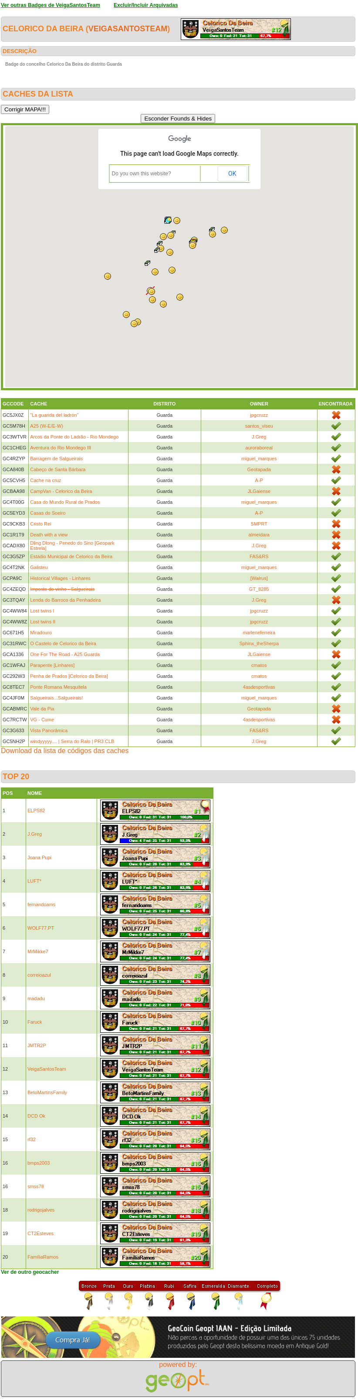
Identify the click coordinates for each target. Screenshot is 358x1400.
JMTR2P (36, 1045)
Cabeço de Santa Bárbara (57, 469)
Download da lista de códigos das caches (65, 750)
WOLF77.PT (40, 928)
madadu (36, 998)
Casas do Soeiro (47, 513)
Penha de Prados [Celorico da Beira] (69, 676)
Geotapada (259, 469)
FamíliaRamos (42, 1256)
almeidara (259, 534)
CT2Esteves (40, 1233)
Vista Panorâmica (49, 730)
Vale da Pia (42, 708)
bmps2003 (38, 1163)
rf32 (31, 1139)
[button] (212, 234)
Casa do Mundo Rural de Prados (65, 502)
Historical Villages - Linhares (60, 578)
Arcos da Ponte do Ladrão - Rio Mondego (74, 436)
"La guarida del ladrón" (54, 415)
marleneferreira (259, 632)
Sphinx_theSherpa (259, 643)
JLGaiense (258, 491)
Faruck (34, 1022)
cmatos (259, 665)
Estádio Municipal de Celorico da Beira (71, 556)
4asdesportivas (259, 687)
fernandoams (41, 904)
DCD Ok (36, 1116)
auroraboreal (259, 447)
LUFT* (34, 881)
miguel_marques (259, 458)
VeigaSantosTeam (128, 28)
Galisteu (38, 567)
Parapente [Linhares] (52, 665)
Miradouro (41, 632)
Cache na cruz (45, 480)
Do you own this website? (141, 174)
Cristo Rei (40, 523)
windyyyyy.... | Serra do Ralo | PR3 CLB (72, 741)
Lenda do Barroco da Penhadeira (65, 600)
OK (232, 173)
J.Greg (259, 436)
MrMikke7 (37, 951)
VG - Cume (42, 719)
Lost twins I (42, 610)
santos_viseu (259, 426)
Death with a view (49, 534)
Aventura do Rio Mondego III (60, 447)
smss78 (35, 1186)
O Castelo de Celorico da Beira (63, 643)
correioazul (39, 975)
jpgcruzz (259, 415)
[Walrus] (259, 578)
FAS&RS (259, 556)
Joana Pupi (39, 857)
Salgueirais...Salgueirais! (56, 697)
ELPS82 (36, 810)
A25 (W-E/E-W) (46, 426)
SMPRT (259, 523)
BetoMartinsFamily (47, 1092)
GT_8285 (259, 589)
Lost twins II (42, 621)
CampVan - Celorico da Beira (61, 491)
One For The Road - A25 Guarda (65, 654)
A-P (259, 480)
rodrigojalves (40, 1209)
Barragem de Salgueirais (56, 458)
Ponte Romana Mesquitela (58, 687)
